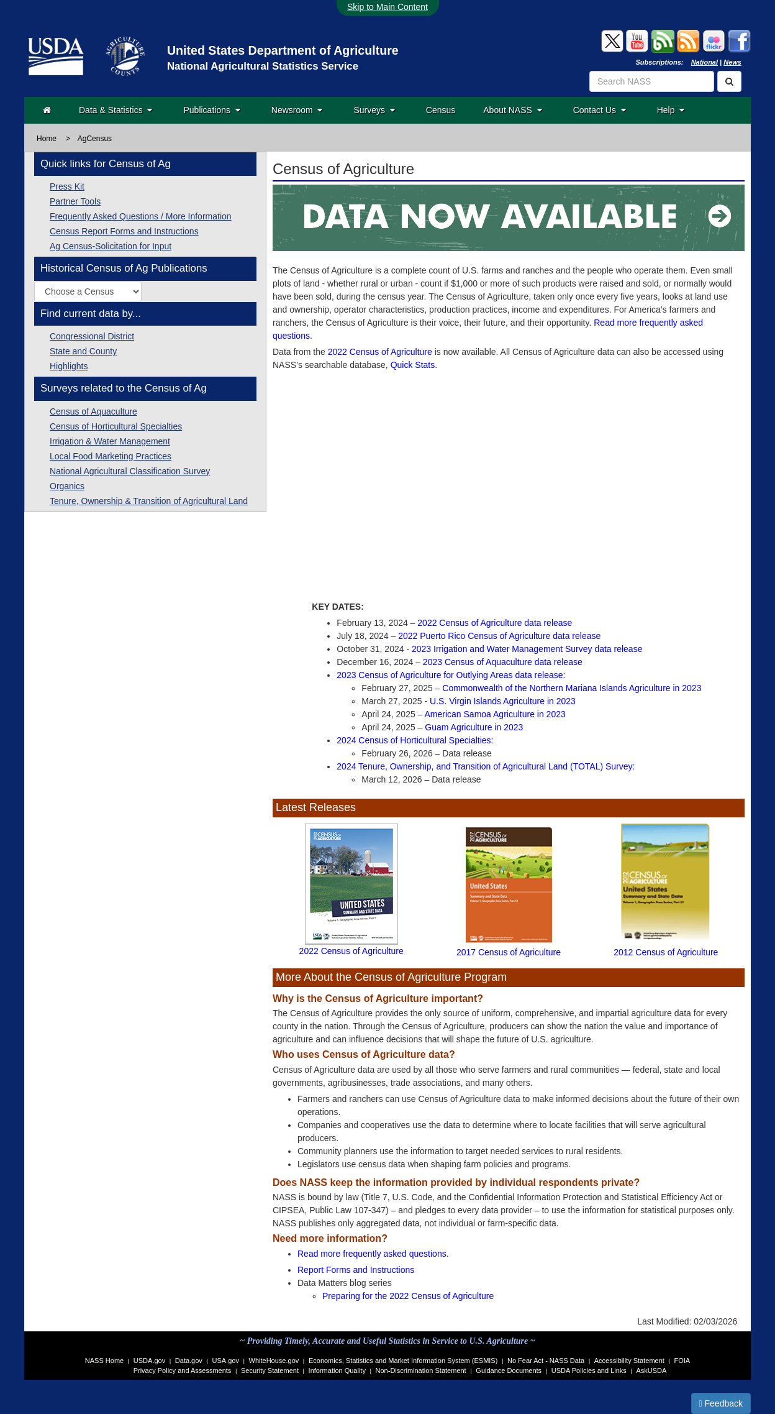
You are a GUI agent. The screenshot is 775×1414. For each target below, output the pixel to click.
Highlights (69, 366)
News (732, 62)
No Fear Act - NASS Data (545, 1360)
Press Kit (67, 186)
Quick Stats (413, 365)
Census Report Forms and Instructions (124, 231)
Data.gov (188, 1360)
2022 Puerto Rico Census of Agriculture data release (499, 636)
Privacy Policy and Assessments (183, 1370)
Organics (67, 486)
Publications (211, 110)
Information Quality (337, 1370)
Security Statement (270, 1370)
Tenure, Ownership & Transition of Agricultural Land (149, 501)
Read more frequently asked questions (371, 1254)
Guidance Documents (509, 1370)
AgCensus (95, 138)
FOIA (682, 1360)
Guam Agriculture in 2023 (474, 727)
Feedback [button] (721, 1403)
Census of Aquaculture (93, 411)
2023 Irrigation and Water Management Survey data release (527, 649)
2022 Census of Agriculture (380, 352)
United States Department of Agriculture (283, 50)
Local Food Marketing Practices (110, 456)
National (704, 62)
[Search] (729, 81)
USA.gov (225, 1360)
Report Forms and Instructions (355, 1270)
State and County (83, 351)
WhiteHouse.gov (274, 1360)
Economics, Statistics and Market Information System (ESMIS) (403, 1360)
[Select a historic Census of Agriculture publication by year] (88, 291)
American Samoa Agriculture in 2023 (495, 714)
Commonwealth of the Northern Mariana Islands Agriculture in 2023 (571, 688)
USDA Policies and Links (589, 1370)
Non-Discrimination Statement (421, 1370)
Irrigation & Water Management (110, 441)
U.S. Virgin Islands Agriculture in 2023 (503, 701)
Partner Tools (75, 201)
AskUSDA (651, 1370)
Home (47, 138)
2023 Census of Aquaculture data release (502, 662)
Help (671, 110)
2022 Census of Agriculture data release (494, 623)
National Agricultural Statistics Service (262, 66)
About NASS (512, 110)
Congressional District (92, 336)
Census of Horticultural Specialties (116, 426)
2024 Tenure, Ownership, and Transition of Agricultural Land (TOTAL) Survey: (486, 766)
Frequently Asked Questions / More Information (141, 216)
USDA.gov (149, 1360)
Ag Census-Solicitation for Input (110, 246)
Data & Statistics (115, 110)
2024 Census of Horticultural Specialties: (415, 740)
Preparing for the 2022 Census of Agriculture (408, 1296)
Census (440, 110)
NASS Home (104, 1360)
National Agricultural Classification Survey (130, 471)
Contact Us (599, 110)
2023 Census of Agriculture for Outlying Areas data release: (451, 675)
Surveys (373, 110)
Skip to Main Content (387, 7)
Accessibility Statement (629, 1360)
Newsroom (297, 110)
